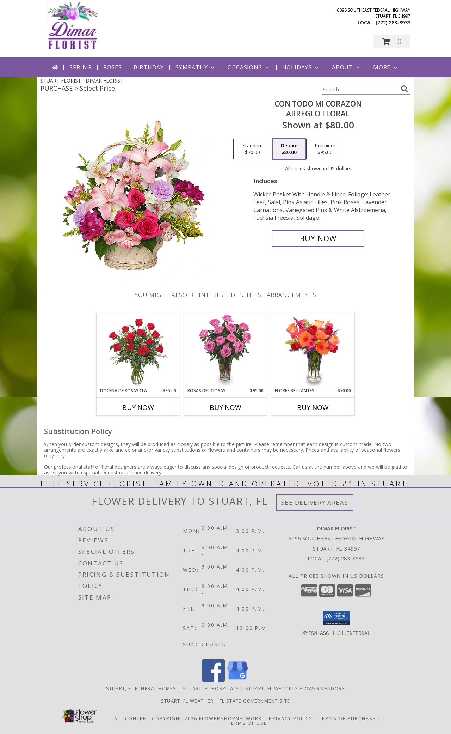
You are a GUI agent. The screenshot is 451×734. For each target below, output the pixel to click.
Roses (112, 67)
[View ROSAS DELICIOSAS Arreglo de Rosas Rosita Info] (225, 350)
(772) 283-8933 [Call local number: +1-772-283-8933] (393, 22)
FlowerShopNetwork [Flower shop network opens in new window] (230, 718)
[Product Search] (359, 89)
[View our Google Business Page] (237, 680)
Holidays (301, 67)
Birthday (149, 67)
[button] (391, 41)
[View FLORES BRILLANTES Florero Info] (313, 350)
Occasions (249, 67)
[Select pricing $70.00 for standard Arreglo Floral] (253, 149)
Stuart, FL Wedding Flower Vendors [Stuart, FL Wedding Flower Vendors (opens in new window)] (295, 688)
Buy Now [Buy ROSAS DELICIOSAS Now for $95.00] (225, 407)
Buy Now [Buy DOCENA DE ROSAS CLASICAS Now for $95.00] (138, 407)
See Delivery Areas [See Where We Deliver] (314, 502)
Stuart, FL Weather (187, 701)
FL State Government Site (255, 701)
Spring (80, 67)
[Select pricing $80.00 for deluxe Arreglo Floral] (289, 149)
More (386, 67)
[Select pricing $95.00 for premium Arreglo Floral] (325, 149)
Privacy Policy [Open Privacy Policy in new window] (290, 718)
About (347, 67)
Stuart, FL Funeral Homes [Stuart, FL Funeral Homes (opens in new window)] (141, 688)
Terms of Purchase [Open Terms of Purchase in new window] (347, 718)
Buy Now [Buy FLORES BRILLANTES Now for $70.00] (313, 407)
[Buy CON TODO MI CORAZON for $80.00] (318, 238)
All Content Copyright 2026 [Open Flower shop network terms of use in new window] (155, 718)
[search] (404, 89)
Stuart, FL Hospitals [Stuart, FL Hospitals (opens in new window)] (211, 688)
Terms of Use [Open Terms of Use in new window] (247, 723)
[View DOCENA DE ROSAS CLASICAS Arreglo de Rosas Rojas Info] (138, 350)
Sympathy (195, 67)
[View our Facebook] (213, 680)
